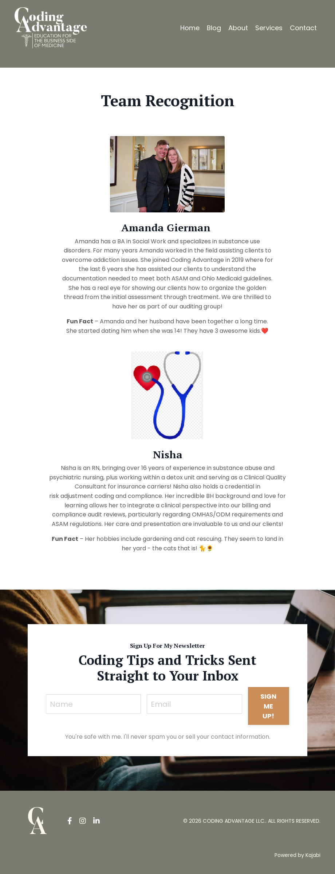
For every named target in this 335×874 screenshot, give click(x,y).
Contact (303, 27)
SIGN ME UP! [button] (268, 706)
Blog (214, 27)
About (238, 27)
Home (190, 27)
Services (269, 27)
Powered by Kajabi (297, 855)
